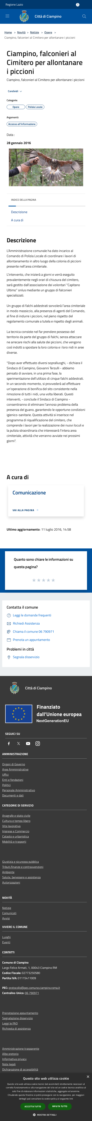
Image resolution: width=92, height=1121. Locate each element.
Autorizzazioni (11, 882)
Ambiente (8, 872)
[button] (46, 1115)
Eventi (6, 942)
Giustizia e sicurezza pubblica (20, 861)
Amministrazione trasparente (20, 1048)
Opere (48, 32)
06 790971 (32, 993)
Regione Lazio (14, 4)
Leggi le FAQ (10, 1023)
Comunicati (9, 913)
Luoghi (6, 937)
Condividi (15, 91)
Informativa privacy (14, 1059)
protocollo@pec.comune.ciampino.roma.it (34, 987)
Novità (21, 32)
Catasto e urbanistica (15, 836)
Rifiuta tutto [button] (59, 1106)
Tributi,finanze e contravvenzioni (22, 867)
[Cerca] (84, 16)
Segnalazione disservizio (17, 1018)
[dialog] (46, 1097)
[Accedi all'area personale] (77, 4)
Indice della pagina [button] (23, 200)
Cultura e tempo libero (16, 821)
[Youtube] (28, 744)
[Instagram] (37, 744)
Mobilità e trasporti (14, 841)
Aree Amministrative (15, 769)
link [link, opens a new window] (71, 1098)
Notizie (34, 32)
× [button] (87, 1077)
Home (8, 32)
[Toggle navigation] (7, 16)
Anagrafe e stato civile (16, 815)
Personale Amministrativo (18, 790)
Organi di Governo (13, 764)
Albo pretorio (10, 1054)
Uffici (5, 774)
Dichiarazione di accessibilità (20, 1069)
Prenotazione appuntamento (20, 1013)
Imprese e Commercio (15, 831)
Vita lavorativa (11, 826)
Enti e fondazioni (12, 780)
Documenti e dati (13, 795)
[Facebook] (9, 744)
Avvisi (6, 918)
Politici (6, 785)
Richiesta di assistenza (16, 1028)
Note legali (9, 1064)
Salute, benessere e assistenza (21, 877)
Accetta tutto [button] (33, 1106)
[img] (79, 199)
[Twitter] (18, 744)
